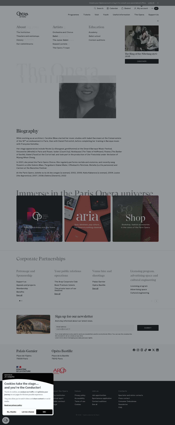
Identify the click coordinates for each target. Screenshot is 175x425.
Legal (55, 404)
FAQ (120, 407)
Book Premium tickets (64, 285)
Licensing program (139, 286)
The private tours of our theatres (65, 289)
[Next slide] (157, 301)
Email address (61, 327)
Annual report (58, 398)
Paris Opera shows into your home (39, 227)
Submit (147, 328)
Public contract (59, 401)
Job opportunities (99, 395)
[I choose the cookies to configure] (28, 411)
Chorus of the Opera (87, 45)
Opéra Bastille (98, 285)
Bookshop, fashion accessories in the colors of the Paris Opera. (135, 226)
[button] (5, 420)
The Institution (59, 395)
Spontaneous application (102, 398)
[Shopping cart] (126, 8)
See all (19, 295)
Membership (22, 288)
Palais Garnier (98, 281)
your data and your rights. (84, 338)
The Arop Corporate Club (66, 281)
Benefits (20, 291)
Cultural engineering (139, 292)
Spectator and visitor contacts (130, 395)
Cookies (78, 404)
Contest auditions (99, 401)
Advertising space (138, 289)
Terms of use (80, 401)
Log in (151, 3)
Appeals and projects (25, 285)
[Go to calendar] (113, 8)
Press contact (124, 398)
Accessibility (80, 398)
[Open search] (99, 8)
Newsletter (123, 404)
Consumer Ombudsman (127, 401)
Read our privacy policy (13, 405)
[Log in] (141, 8)
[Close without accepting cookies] (11, 411)
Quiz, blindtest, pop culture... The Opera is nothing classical (87, 226)
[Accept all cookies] (44, 411)
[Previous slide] (152, 301)
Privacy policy (80, 395)
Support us (21, 281)
